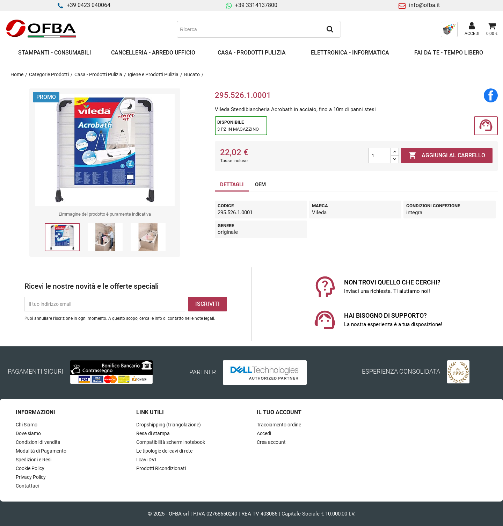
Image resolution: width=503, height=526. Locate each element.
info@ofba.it (424, 5)
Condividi (491, 95)
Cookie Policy (30, 468)
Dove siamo (28, 433)
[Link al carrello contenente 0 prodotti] (492, 29)
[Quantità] (380, 155)
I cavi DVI (146, 459)
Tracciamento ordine (279, 424)
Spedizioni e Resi (33, 459)
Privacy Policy (31, 477)
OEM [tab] (260, 184)
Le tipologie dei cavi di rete (164, 451)
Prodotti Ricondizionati (161, 468)
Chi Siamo (26, 424)
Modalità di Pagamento (41, 451)
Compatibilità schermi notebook (170, 442)
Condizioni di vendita (38, 442)
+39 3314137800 (256, 5)
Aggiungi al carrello (446, 155)
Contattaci (27, 486)
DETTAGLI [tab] (231, 184)
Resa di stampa (153, 433)
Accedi (264, 433)
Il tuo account (279, 412)
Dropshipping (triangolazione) (168, 424)
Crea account (271, 442)
